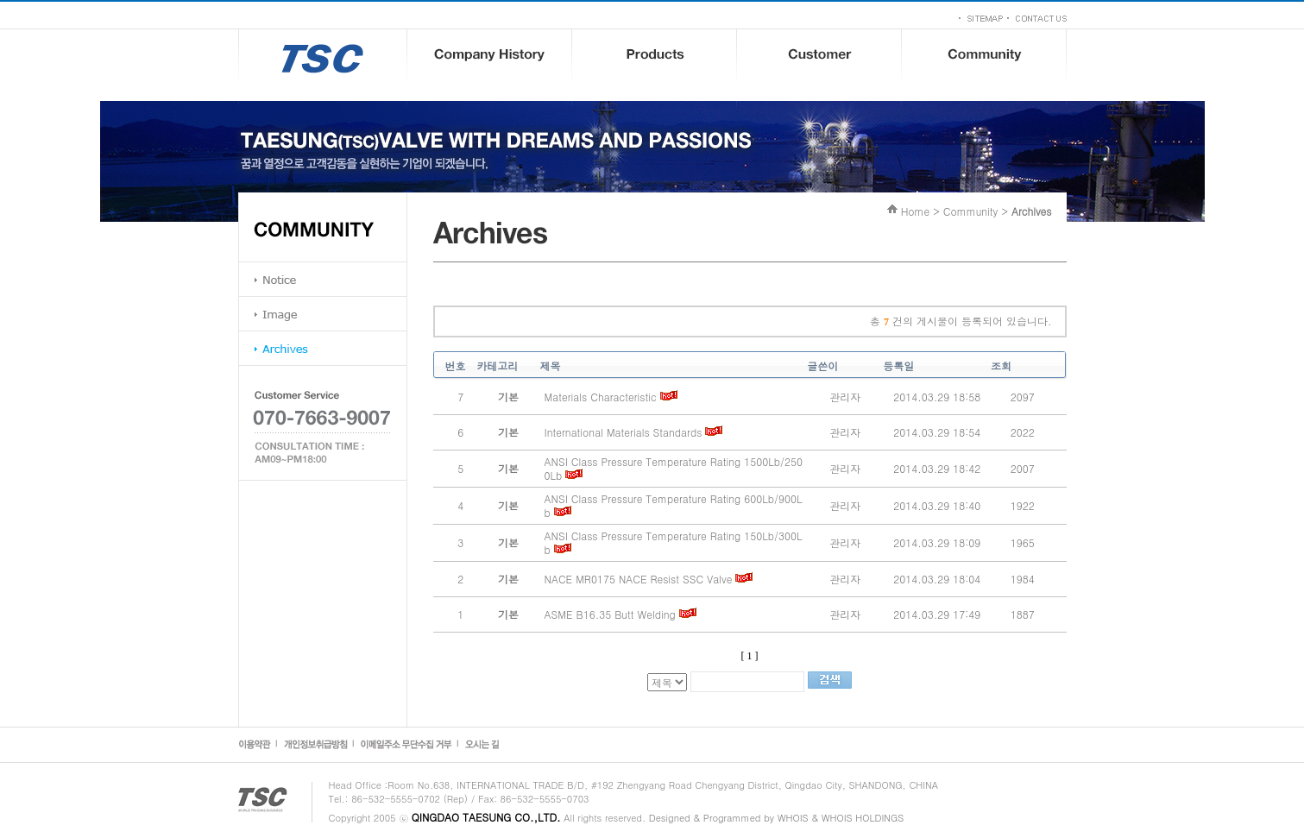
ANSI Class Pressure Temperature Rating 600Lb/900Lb (674, 505)
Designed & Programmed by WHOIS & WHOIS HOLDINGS (776, 817)
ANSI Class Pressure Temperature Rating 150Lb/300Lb (674, 542)
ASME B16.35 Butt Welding (610, 614)
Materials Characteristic (601, 396)
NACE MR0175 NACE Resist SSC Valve (639, 578)
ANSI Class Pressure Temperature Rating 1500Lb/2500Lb (674, 468)
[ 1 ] (750, 656)
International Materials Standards (623, 432)
